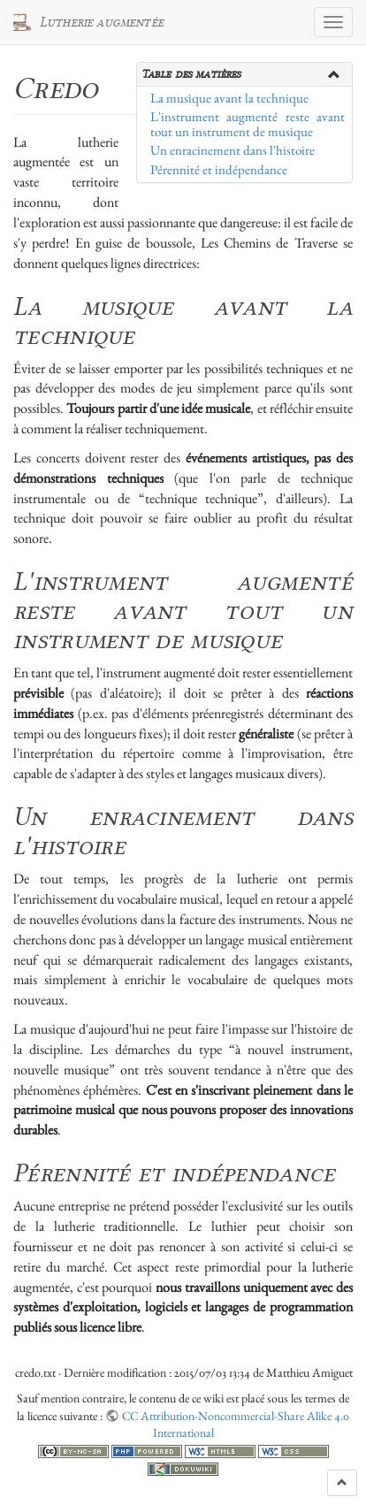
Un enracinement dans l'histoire (232, 150)
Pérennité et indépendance (218, 170)
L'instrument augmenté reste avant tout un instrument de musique (248, 124)
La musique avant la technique (229, 98)
